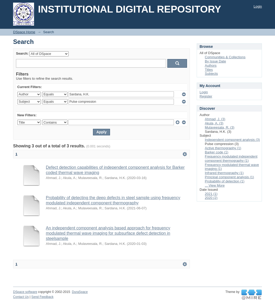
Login (258, 6)
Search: (22, 53)
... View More (215, 185)
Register (206, 96)
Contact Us (21, 297)
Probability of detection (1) (224, 181)
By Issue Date (215, 61)
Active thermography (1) (223, 148)
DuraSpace (79, 292)
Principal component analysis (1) (229, 177)
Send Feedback (42, 297)
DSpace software (25, 292)
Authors (211, 65)
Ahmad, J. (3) (215, 119)
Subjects (211, 74)
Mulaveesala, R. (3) (219, 127)
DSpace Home (24, 32)
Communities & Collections (225, 57)
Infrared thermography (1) (224, 173)
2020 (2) (211, 198)
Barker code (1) (216, 152)
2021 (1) (211, 194)
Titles (209, 70)
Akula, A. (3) (214, 123)
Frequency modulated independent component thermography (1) (231, 158)
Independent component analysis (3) (232, 140)
